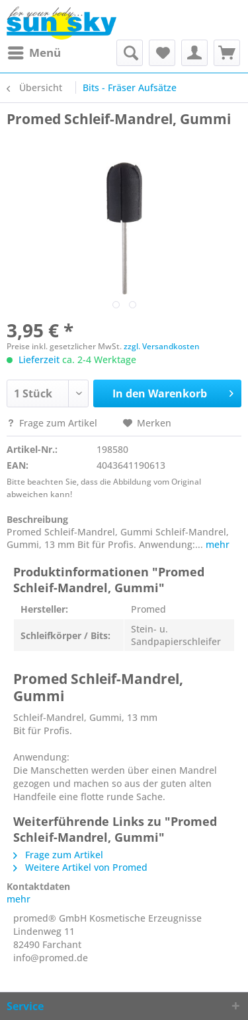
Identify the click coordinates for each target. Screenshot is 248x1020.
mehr (216, 544)
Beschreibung (37, 519)
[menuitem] (33, 53)
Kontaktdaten (38, 886)
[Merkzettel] (162, 53)
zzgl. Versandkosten (162, 346)
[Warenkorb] (227, 53)
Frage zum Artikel (53, 423)
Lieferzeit (39, 359)
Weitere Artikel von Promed (80, 867)
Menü (34, 51)
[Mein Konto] (194, 53)
